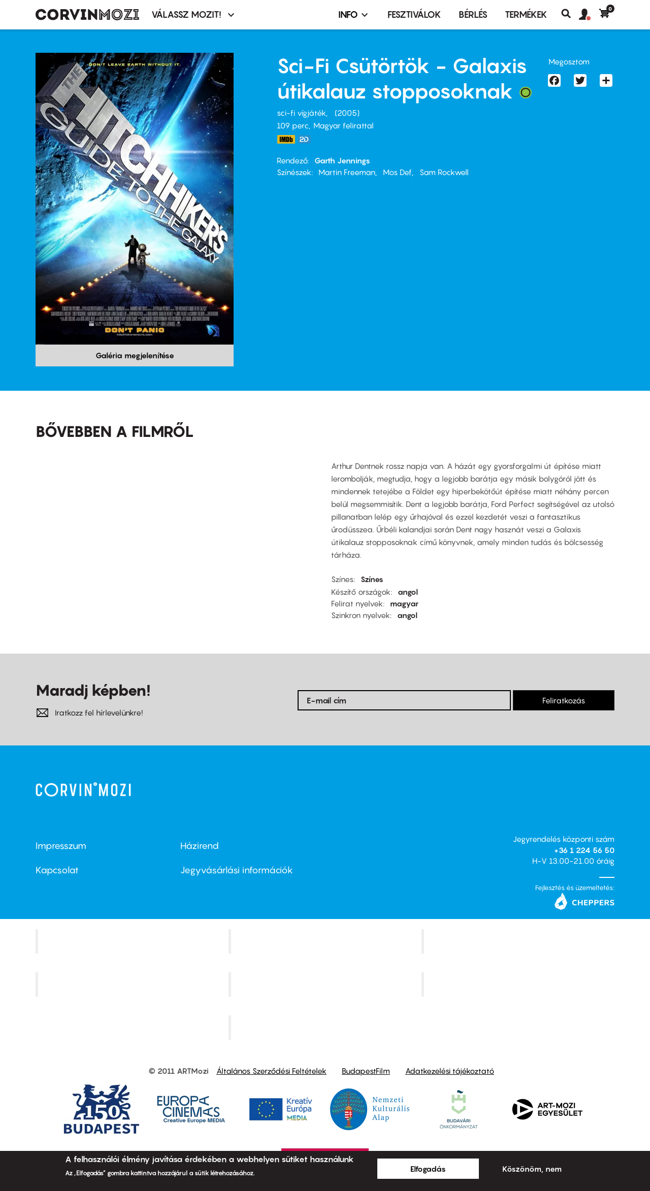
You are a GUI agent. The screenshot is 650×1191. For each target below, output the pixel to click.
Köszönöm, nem (532, 1168)
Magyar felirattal (343, 125)
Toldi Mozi (326, 1027)
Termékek (526, 14)
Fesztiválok (414, 14)
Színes (372, 579)
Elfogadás (428, 1168)
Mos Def (397, 172)
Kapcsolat (57, 870)
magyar (404, 603)
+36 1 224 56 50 (584, 850)
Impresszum (61, 845)
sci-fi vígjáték (301, 112)
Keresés (570, 14)
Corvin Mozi (133, 941)
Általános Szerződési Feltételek (271, 1070)
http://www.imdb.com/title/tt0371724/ (286, 139)
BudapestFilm (366, 1070)
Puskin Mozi (133, 984)
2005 (347, 112)
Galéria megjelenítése (134, 355)
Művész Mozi (519, 941)
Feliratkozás (563, 700)
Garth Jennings (342, 160)
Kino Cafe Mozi (326, 941)
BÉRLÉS (473, 14)
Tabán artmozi (519, 984)
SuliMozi (326, 984)
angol (408, 591)
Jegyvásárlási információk (236, 870)
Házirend (199, 845)
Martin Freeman (346, 172)
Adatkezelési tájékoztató (449, 1070)
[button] (589, 14)
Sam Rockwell (444, 172)
